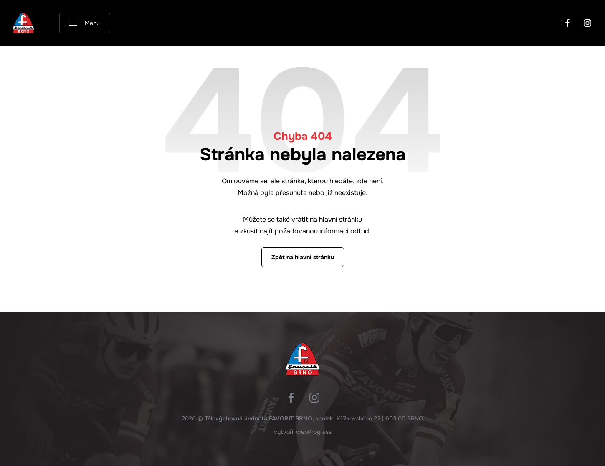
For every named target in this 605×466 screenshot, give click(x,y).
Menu (92, 23)
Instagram (587, 23)
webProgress (314, 432)
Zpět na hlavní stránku (302, 257)
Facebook (567, 23)
